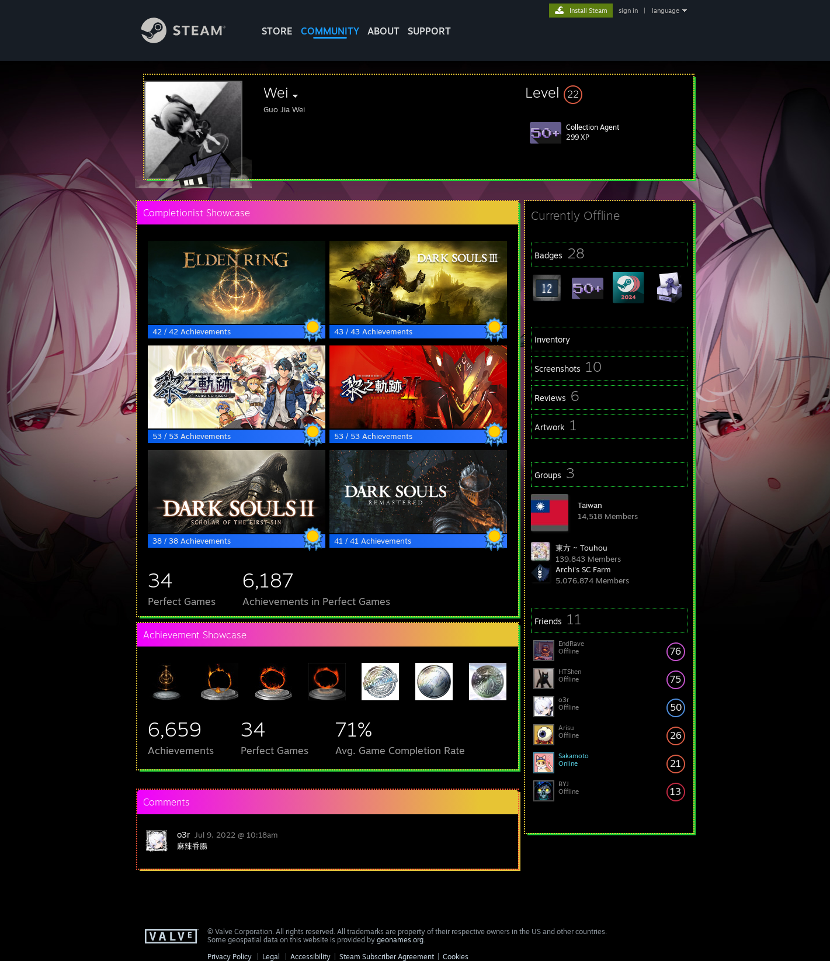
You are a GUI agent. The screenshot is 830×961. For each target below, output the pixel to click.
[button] (609, 92)
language (665, 10)
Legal (271, 956)
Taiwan (590, 505)
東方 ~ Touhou (581, 547)
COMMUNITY (330, 31)
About (383, 31)
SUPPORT (429, 31)
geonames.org (400, 939)
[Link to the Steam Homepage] (192, 40)
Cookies (455, 956)
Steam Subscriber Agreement (386, 956)
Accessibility (310, 956)
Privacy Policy (229, 956)
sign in (628, 10)
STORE (277, 31)
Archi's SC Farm (583, 569)
